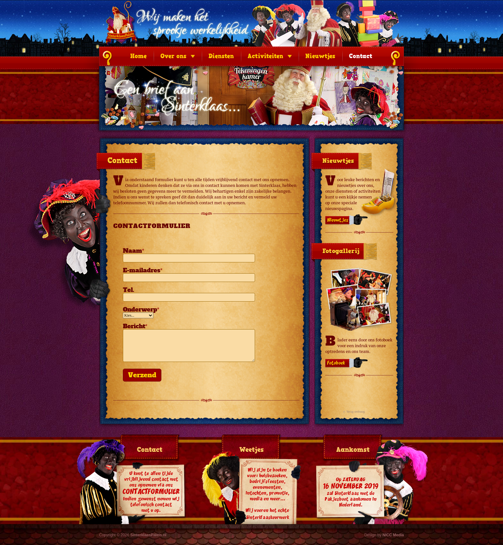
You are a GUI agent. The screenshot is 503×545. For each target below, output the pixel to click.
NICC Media (393, 535)
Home (138, 56)
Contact (360, 56)
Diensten (221, 56)
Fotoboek (336, 363)
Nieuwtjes (320, 56)
